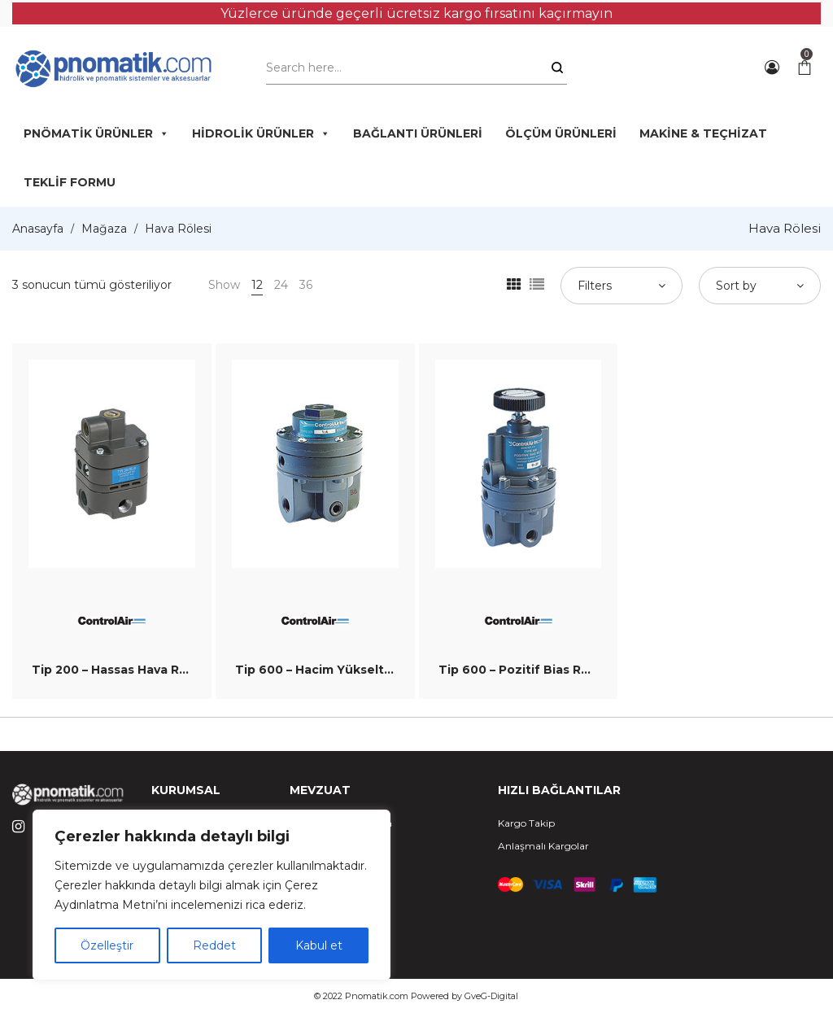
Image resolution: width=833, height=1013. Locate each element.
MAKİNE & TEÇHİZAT (703, 133)
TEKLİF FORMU (70, 182)
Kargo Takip (526, 823)
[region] (211, 895)
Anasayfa (37, 228)
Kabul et (318, 945)
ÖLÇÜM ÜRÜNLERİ (561, 133)
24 (281, 284)
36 (305, 284)
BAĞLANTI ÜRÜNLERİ (417, 133)
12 (257, 284)
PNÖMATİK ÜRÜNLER (96, 133)
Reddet (214, 945)
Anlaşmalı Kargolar (543, 846)
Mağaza (104, 228)
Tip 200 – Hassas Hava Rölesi (120, 669)
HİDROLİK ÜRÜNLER (261, 133)
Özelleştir (107, 945)
